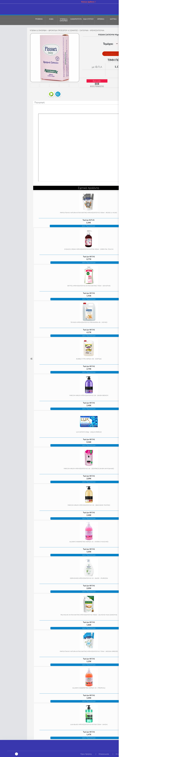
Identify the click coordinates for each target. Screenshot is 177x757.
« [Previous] (31, 358)
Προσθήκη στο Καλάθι (117, 53)
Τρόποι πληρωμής (143, 754)
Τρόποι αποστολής (165, 754)
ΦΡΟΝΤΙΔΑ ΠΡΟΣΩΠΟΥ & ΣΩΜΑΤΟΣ (63, 30)
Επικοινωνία (104, 754)
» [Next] (145, 358)
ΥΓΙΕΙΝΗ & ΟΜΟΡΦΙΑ (38, 30)
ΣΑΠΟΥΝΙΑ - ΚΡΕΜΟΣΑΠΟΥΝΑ (92, 30)
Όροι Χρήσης (86, 754)
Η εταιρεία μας (122, 754)
